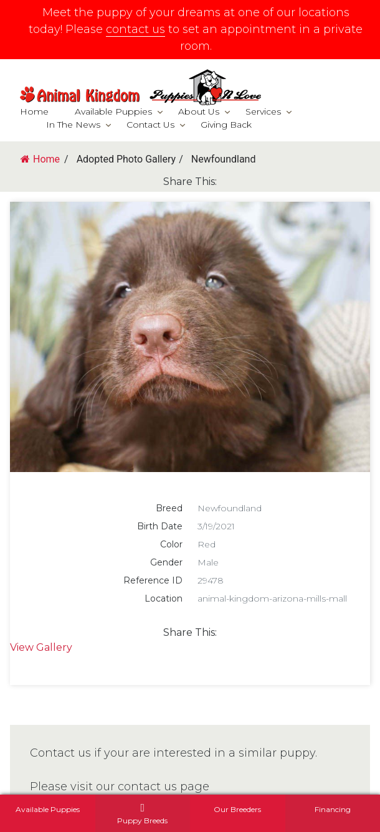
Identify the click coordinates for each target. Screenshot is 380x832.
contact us (135, 29)
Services (263, 111)
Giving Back (226, 124)
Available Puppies (113, 111)
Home (34, 111)
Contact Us (150, 124)
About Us (198, 111)
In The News (73, 124)
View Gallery (41, 647)
